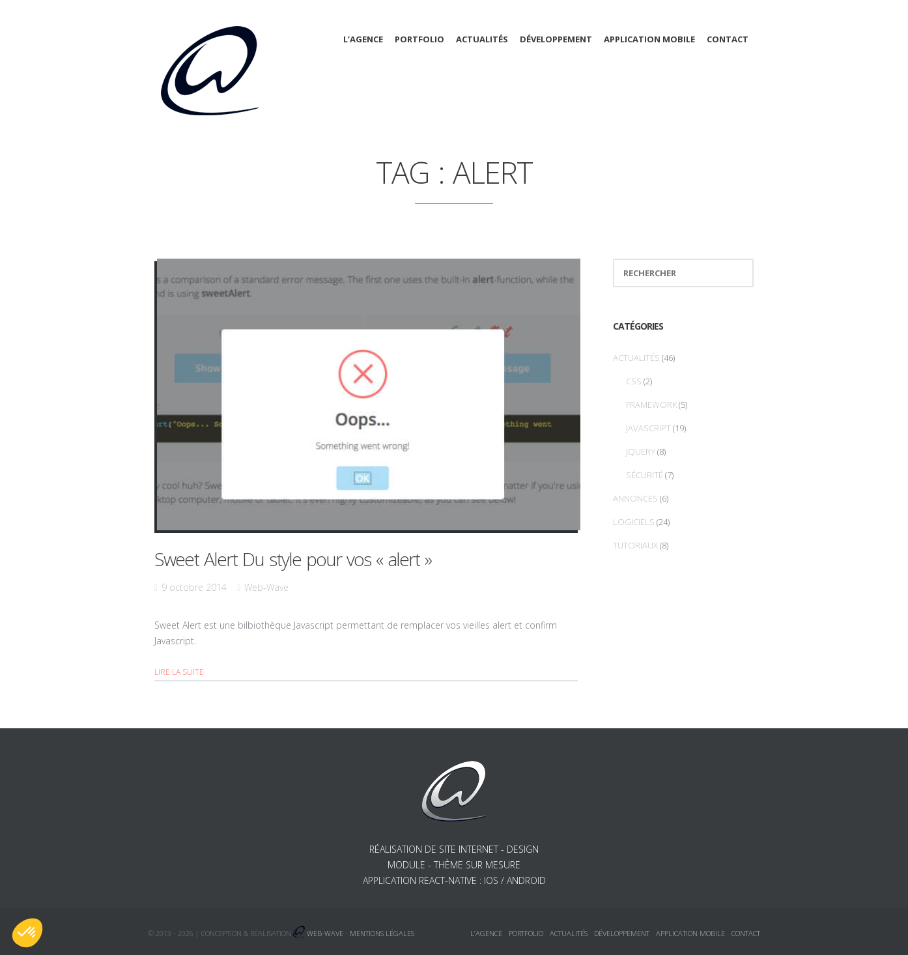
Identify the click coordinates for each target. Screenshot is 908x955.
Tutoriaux (635, 545)
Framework (651, 404)
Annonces (635, 498)
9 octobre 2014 (194, 587)
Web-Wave (266, 587)
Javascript (648, 428)
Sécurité (644, 475)
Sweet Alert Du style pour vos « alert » (292, 559)
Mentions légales (382, 933)
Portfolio (419, 39)
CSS (634, 381)
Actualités (482, 39)
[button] (27, 932)
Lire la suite (179, 671)
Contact (727, 39)
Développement (556, 39)
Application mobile (649, 39)
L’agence (363, 39)
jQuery (640, 451)
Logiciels (634, 522)
